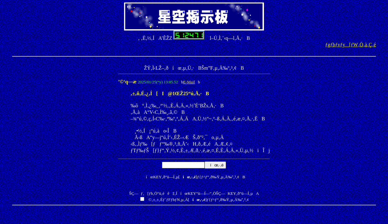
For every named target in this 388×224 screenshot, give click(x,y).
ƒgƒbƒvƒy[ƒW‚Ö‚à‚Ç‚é (350, 44)
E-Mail (189, 82)
